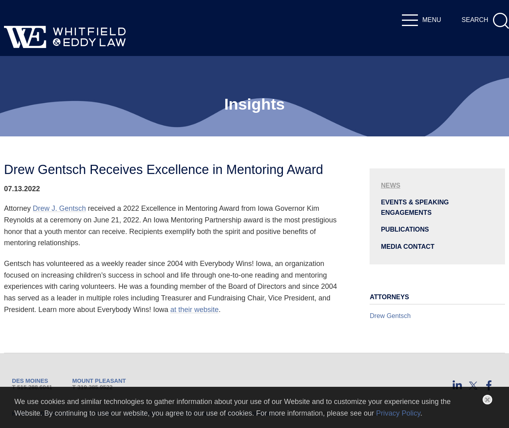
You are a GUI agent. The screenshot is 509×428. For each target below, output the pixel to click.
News (390, 185)
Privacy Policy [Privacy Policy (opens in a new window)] (398, 413)
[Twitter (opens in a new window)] (473, 386)
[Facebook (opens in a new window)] (489, 386)
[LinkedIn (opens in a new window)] (457, 386)
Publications (405, 229)
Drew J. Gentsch (59, 208)
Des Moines (30, 381)
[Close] (487, 399)
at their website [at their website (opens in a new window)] (194, 310)
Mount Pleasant (99, 381)
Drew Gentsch (390, 315)
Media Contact (407, 246)
